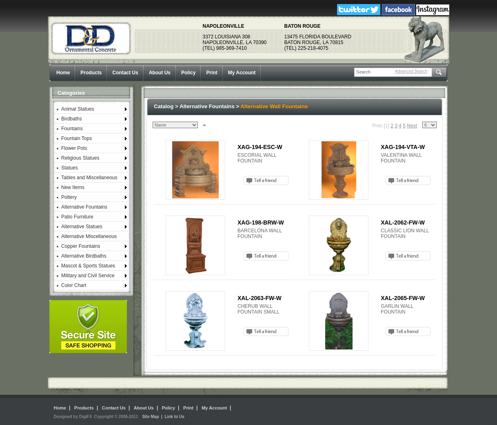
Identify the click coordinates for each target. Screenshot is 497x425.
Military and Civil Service (88, 275)
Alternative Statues (81, 226)
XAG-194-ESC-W (259, 147)
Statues (69, 168)
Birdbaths (71, 119)
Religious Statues (80, 158)
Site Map (150, 416)
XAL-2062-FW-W (403, 222)
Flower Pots (74, 148)
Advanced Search (411, 71)
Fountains (72, 128)
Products (91, 73)
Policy (188, 73)
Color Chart (73, 285)
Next (412, 126)
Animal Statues (77, 109)
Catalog (163, 106)
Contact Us (125, 73)
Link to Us (174, 416)
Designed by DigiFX (73, 416)
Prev (377, 126)
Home (63, 73)
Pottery (69, 197)
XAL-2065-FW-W (403, 298)
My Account (242, 73)
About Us (160, 73)
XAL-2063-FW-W (259, 298)
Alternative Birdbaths (83, 256)
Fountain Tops (76, 138)
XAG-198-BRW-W (260, 222)
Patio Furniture (77, 217)
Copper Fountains (80, 246)
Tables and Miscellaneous (89, 177)
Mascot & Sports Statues (88, 266)
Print (211, 73)
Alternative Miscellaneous (89, 236)
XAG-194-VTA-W (403, 147)
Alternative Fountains (84, 207)
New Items (72, 187)
